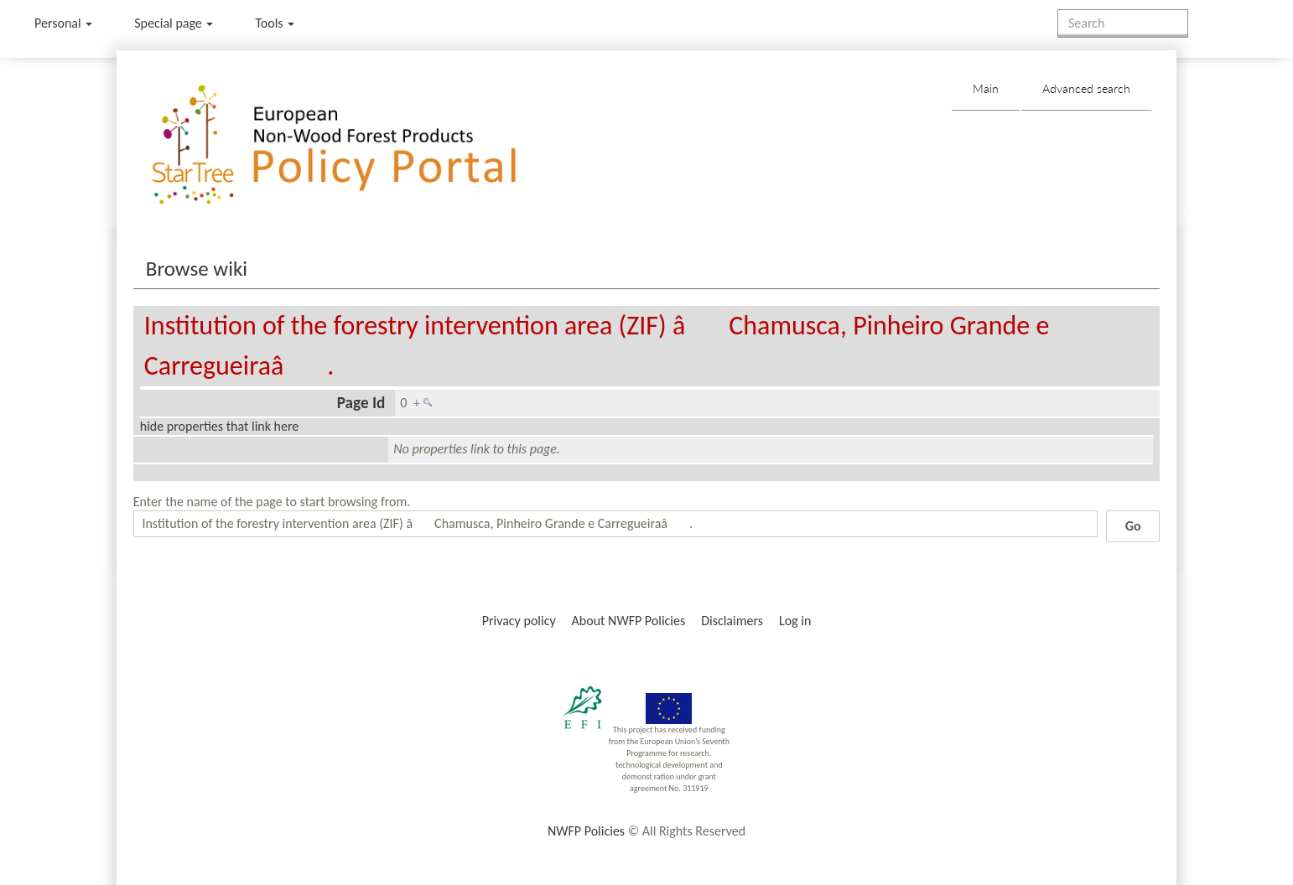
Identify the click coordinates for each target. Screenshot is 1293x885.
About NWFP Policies (629, 621)
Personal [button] (63, 23)
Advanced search (1086, 88)
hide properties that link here (219, 426)
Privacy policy (519, 621)
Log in (795, 621)
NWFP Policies (586, 831)
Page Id (361, 402)
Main (986, 88)
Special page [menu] (173, 23)
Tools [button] (274, 23)
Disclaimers (732, 621)
